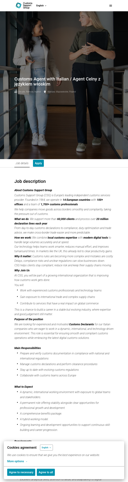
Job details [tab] (22, 163)
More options (17, 461)
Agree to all (46, 472)
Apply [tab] (38, 163)
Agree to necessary (21, 472)
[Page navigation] (111, 5)
